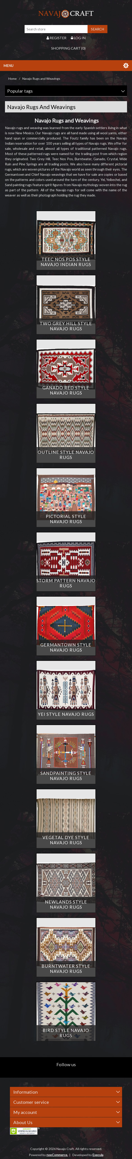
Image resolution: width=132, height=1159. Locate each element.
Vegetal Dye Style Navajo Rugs (65, 840)
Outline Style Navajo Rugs (66, 454)
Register (56, 38)
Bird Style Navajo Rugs (66, 1033)
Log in (78, 38)
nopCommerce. (57, 1155)
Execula (98, 1155)
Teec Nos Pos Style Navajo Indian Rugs (66, 262)
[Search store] (56, 29)
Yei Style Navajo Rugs (66, 714)
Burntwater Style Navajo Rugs (66, 968)
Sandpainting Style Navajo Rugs (65, 776)
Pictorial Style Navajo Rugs (66, 519)
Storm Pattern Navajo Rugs (65, 583)
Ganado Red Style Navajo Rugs (65, 390)
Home (12, 78)
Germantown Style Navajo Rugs (65, 647)
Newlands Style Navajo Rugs (66, 904)
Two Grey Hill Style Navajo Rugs (66, 326)
